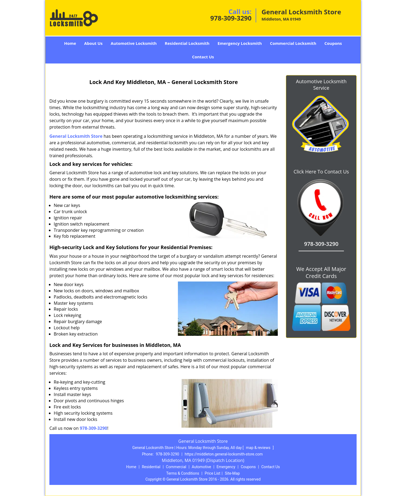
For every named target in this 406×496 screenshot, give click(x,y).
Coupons (333, 43)
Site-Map (232, 473)
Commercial (176, 467)
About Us (93, 43)
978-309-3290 (231, 18)
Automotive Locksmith (134, 43)
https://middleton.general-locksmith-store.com (224, 454)
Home (70, 43)
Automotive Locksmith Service (321, 84)
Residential (151, 467)
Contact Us (203, 56)
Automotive (201, 467)
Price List (212, 473)
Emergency (225, 467)
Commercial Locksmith (293, 43)
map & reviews (258, 447)
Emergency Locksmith (240, 43)
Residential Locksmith (187, 43)
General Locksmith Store (76, 136)
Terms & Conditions (182, 473)
